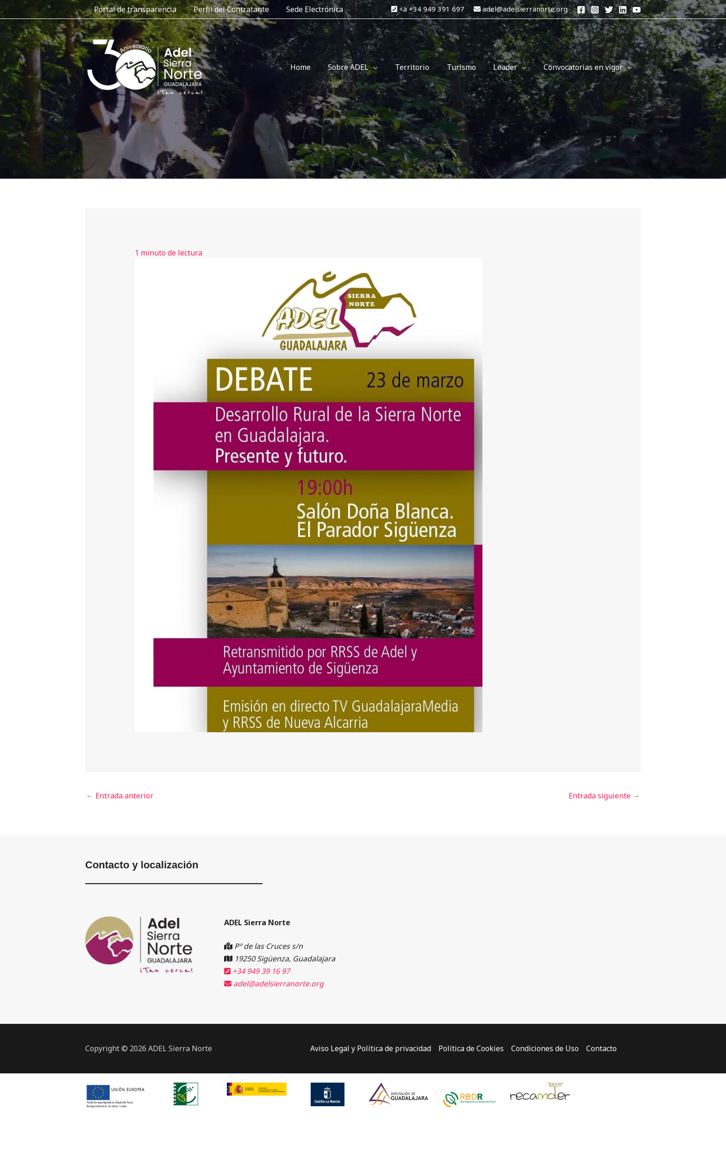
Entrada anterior (119, 796)
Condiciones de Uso (545, 1048)
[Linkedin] (623, 10)
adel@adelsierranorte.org (525, 8)
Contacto (601, 1048)
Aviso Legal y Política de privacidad (370, 1048)
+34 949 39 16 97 (257, 971)
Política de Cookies (471, 1048)
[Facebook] (581, 10)
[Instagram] (595, 10)
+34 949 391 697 (436, 8)
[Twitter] (609, 10)
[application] (384, 67)
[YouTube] (636, 10)
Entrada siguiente (604, 796)
